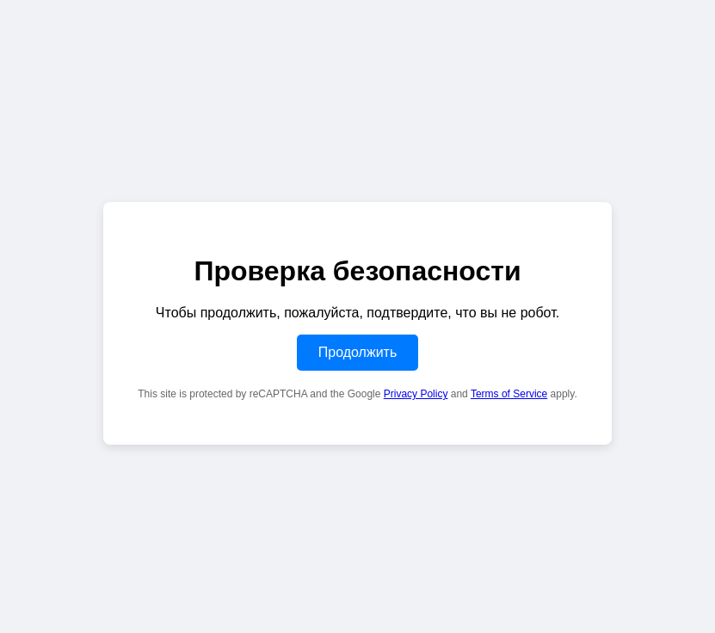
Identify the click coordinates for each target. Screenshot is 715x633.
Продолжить (357, 352)
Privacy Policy (416, 394)
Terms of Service (509, 394)
